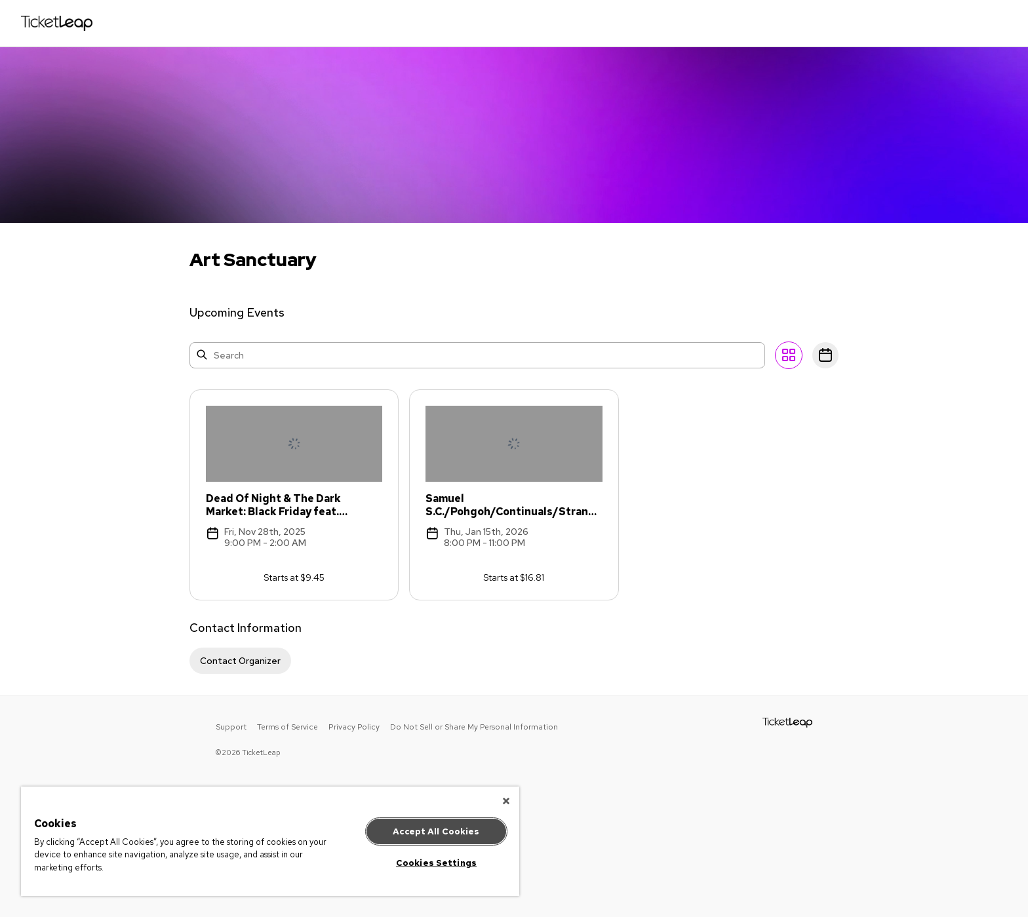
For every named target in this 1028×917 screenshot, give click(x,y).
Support (231, 727)
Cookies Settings (436, 862)
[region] (270, 841)
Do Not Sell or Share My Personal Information (474, 727)
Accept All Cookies (436, 831)
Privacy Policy (354, 727)
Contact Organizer (240, 661)
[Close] (506, 801)
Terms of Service (287, 727)
